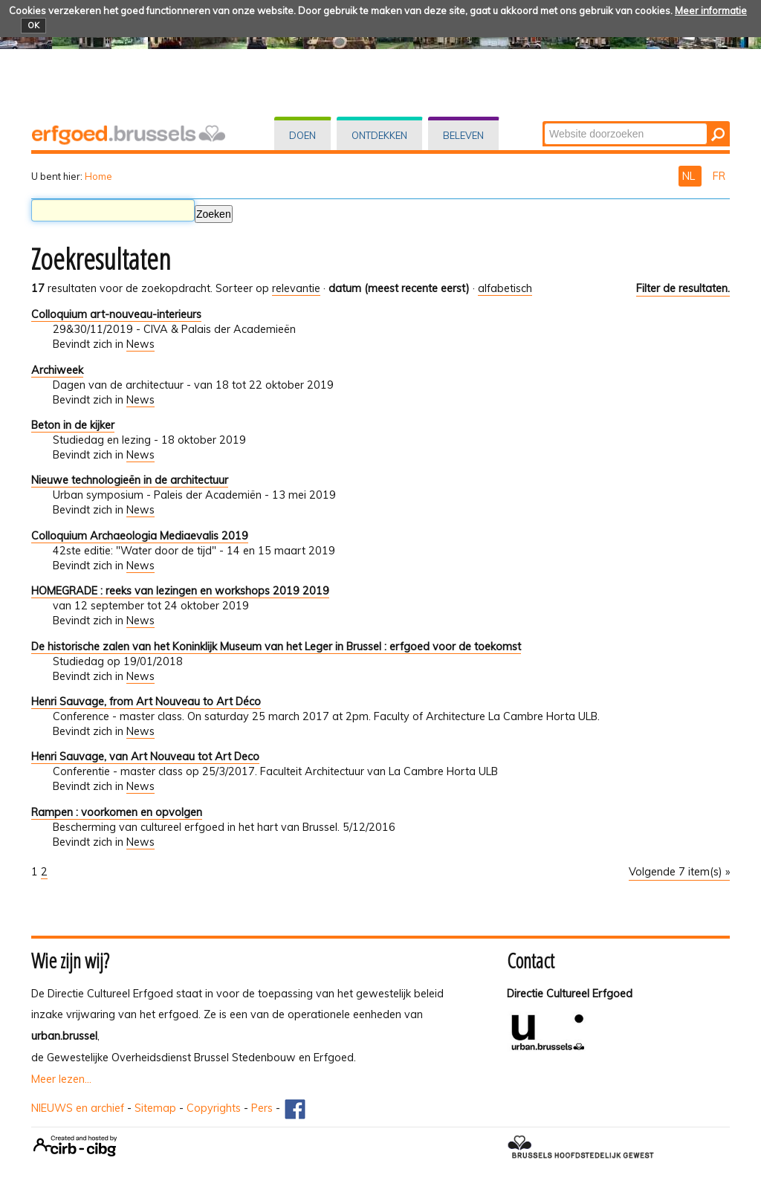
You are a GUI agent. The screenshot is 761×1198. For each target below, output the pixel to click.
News (140, 344)
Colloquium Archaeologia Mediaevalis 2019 (139, 536)
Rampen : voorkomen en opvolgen (116, 812)
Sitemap (155, 1108)
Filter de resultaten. (683, 288)
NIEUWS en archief (77, 1108)
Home (98, 176)
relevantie (296, 288)
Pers (262, 1108)
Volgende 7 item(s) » (679, 871)
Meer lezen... (61, 1079)
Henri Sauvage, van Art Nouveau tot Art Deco (145, 756)
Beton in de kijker (72, 425)
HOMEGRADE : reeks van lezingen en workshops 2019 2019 (180, 591)
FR (719, 176)
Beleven (463, 135)
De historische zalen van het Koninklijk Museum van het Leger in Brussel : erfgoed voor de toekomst (276, 646)
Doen (302, 135)
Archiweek (57, 370)
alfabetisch (505, 288)
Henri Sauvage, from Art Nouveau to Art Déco (146, 701)
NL (690, 176)
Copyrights (214, 1108)
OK (33, 25)
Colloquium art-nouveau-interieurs (116, 314)
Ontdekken (379, 135)
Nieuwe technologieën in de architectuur (129, 480)
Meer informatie (711, 10)
